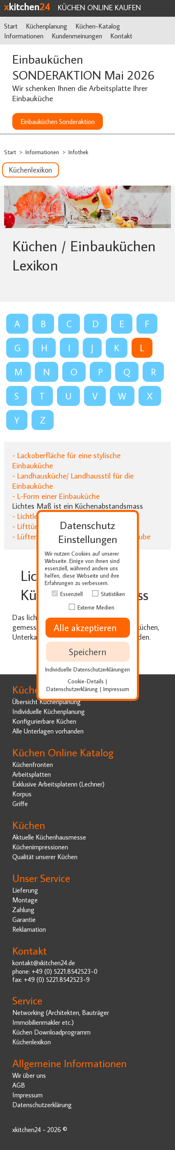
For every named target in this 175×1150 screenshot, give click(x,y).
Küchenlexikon (30, 170)
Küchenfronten (32, 764)
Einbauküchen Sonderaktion (57, 121)
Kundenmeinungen (77, 35)
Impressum (27, 1094)
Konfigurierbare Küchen (44, 721)
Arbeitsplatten (31, 774)
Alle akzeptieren (88, 628)
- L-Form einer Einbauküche (56, 496)
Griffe (20, 803)
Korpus (22, 793)
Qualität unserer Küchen (44, 856)
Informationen (23, 35)
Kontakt (121, 35)
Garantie (24, 919)
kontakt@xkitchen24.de (43, 962)
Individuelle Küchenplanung (48, 711)
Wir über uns (29, 1075)
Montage (25, 899)
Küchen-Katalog (97, 26)
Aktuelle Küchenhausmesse (49, 837)
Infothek (78, 152)
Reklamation (29, 929)
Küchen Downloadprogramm (51, 1032)
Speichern (87, 652)
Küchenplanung (46, 26)
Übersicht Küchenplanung (46, 701)
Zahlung (23, 909)
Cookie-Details (86, 681)
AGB (18, 1085)
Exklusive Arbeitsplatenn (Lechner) (58, 784)
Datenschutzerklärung (42, 1104)
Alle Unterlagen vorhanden (48, 731)
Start (11, 26)
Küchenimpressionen (40, 846)
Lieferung (25, 890)
